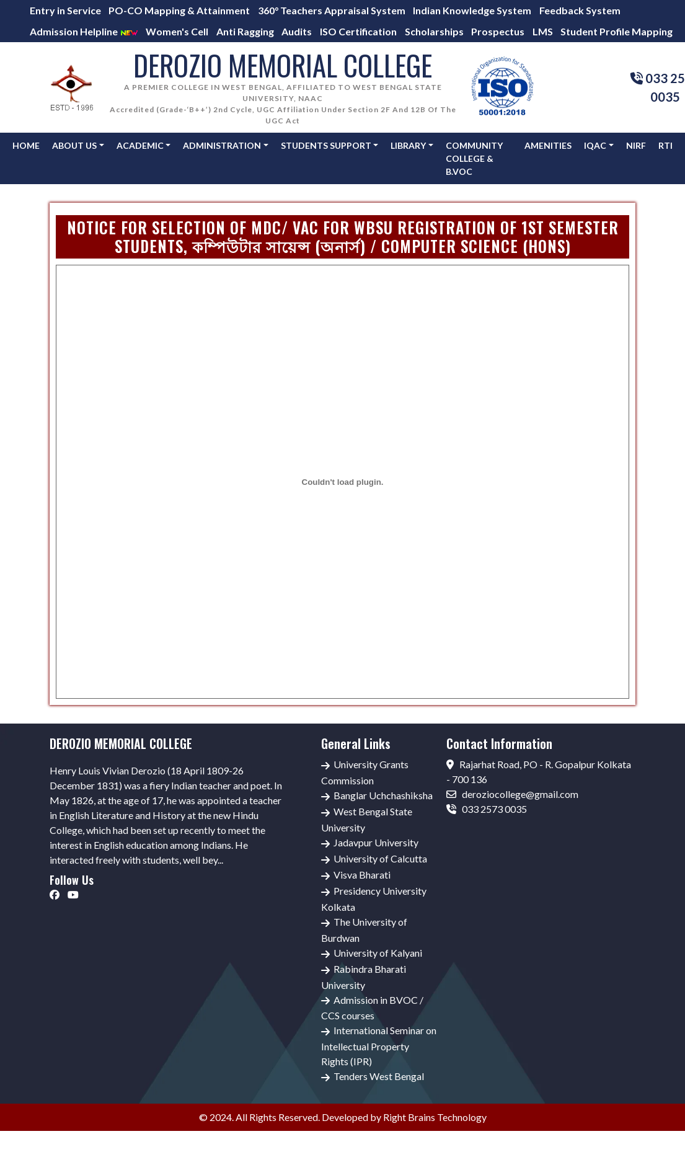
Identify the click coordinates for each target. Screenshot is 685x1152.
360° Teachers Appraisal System (331, 10)
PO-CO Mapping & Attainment (179, 10)
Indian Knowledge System (472, 10)
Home (26, 145)
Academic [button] (140, 145)
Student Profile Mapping (616, 31)
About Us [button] (74, 145)
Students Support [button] (326, 145)
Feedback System (580, 10)
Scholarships (434, 31)
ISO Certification (358, 31)
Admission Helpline (84, 31)
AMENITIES (548, 145)
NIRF (636, 145)
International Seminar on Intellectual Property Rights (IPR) (378, 1045)
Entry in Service (65, 10)
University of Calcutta (380, 858)
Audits (296, 31)
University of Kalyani (378, 953)
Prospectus (497, 31)
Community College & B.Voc (474, 158)
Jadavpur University (376, 842)
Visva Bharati (362, 874)
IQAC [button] (595, 145)
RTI (665, 145)
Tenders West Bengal (379, 1076)
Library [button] (408, 145)
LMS (543, 31)
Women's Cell (177, 31)
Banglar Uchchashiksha (383, 795)
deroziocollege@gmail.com (512, 794)
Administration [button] (222, 145)
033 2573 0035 (486, 809)
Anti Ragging (245, 31)
